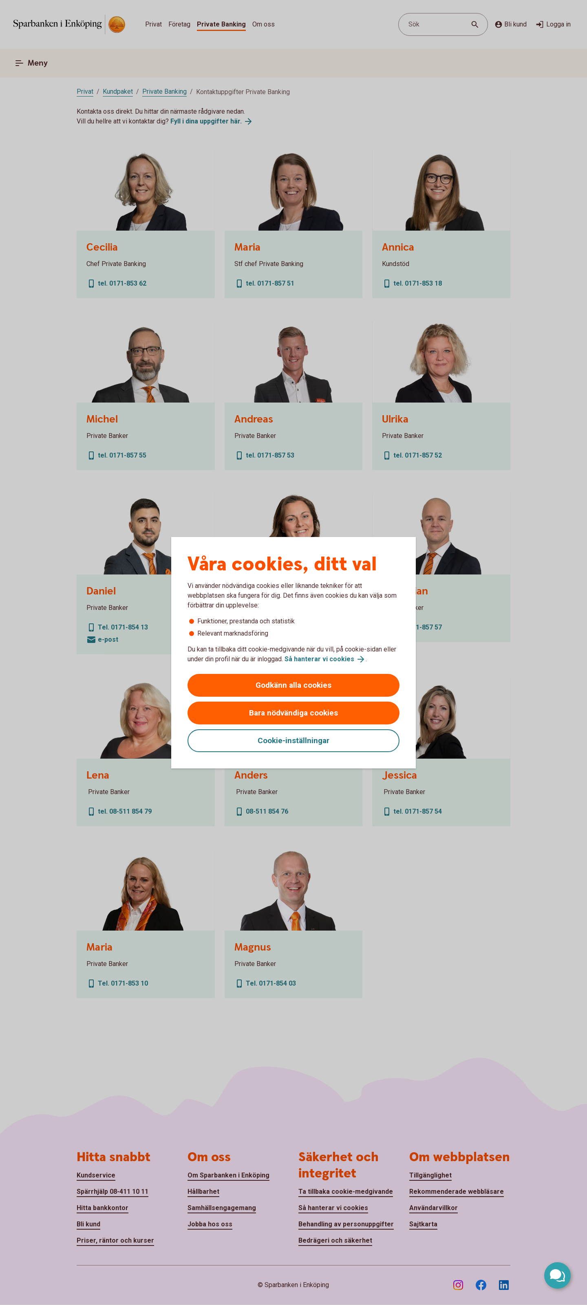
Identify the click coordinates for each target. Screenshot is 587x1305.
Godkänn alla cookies (293, 685)
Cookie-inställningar (293, 740)
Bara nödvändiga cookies (293, 712)
